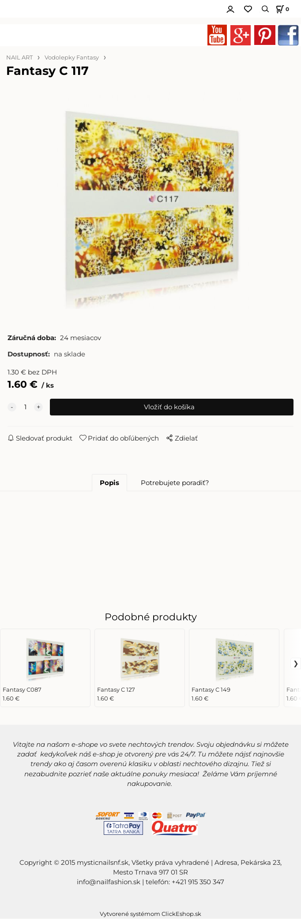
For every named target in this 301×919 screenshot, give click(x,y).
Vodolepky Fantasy (72, 57)
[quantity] (25, 407)
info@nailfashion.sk (108, 882)
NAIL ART (19, 57)
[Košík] (281, 9)
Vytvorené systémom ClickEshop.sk (150, 914)
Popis (109, 483)
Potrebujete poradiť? (175, 483)
